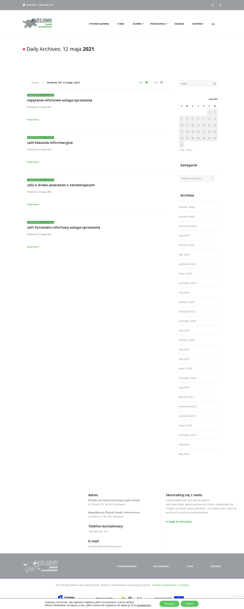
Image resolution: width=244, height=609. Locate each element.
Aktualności (162, 566)
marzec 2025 (187, 245)
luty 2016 (184, 454)
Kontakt (215, 566)
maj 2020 (184, 387)
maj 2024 (184, 292)
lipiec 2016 (185, 425)
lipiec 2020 (185, 368)
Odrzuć (190, 603)
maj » (189, 149)
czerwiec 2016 (187, 435)
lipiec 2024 (185, 273)
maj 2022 (184, 349)
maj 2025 (184, 235)
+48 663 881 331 (98, 531)
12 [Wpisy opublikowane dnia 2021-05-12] (192, 125)
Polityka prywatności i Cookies (170, 585)
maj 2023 (184, 330)
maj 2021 (184, 359)
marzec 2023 (187, 340)
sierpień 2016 (187, 416)
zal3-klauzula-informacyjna (50, 142)
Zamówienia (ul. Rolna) (40, 95)
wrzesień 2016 (188, 406)
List (143, 82)
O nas (190, 566)
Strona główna (127, 566)
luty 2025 (184, 254)
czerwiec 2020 (187, 378)
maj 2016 (184, 444)
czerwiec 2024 (187, 283)
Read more (33, 119)
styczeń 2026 (187, 216)
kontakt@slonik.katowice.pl (104, 546)
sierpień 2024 (187, 264)
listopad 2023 (187, 311)
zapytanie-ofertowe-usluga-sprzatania (59, 100)
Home (35, 82)
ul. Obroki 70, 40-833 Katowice (106, 504)
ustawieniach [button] (144, 605)
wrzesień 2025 (188, 226)
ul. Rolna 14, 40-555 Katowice (106, 516)
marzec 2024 (187, 302)
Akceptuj (169, 603)
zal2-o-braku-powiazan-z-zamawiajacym (61, 185)
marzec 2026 (187, 207)
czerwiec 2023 (187, 321)
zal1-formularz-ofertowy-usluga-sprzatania (63, 227)
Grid (158, 82)
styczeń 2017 (187, 397)
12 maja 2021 (45, 107)
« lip (181, 149)
